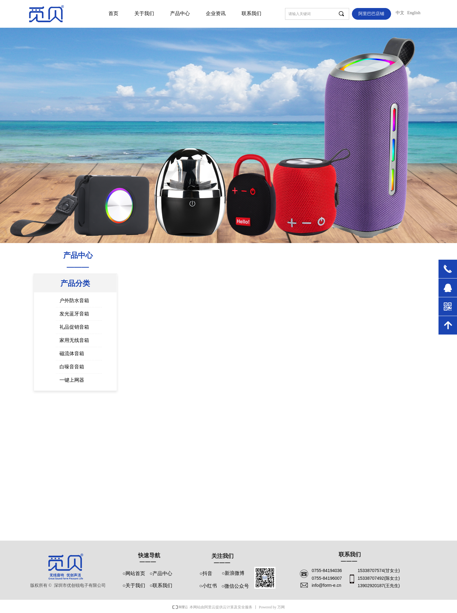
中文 (400, 12)
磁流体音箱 (71, 353)
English (414, 12)
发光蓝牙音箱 (74, 313)
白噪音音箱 (71, 366)
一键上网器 (71, 380)
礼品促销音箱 (74, 327)
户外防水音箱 (74, 300)
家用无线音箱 (74, 340)
